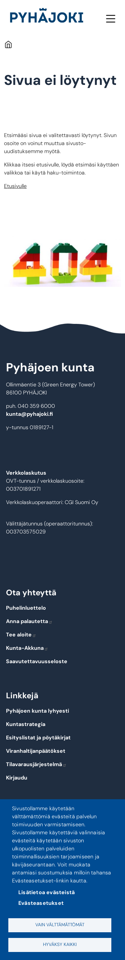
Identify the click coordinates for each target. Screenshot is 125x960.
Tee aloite (21, 634)
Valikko (110, 18)
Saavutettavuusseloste (36, 661)
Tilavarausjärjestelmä (36, 764)
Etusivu (8, 44)
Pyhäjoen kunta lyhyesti (37, 710)
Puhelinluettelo (26, 607)
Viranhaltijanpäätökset (35, 750)
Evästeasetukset (41, 903)
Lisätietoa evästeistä (46, 892)
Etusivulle (15, 186)
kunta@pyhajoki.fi (29, 413)
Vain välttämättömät (59, 925)
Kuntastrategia (25, 724)
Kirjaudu (16, 777)
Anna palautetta (29, 621)
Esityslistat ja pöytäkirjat (38, 737)
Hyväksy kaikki (60, 944)
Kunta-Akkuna (27, 647)
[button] (62, 261)
